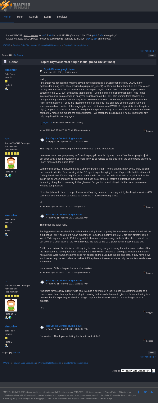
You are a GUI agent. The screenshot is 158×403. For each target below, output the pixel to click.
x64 (51, 35)
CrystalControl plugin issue (59, 69)
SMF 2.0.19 (8, 392)
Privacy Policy (110, 392)
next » (153, 51)
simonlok (11, 69)
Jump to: (116, 371)
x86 (44, 35)
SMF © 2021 (20, 392)
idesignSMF (53, 392)
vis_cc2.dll (46, 122)
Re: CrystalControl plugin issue (64, 138)
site (124, 392)
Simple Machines (33, 392)
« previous (145, 51)
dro (7, 139)
